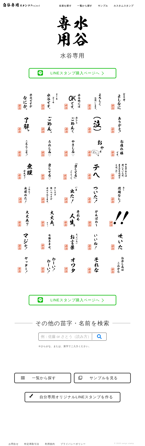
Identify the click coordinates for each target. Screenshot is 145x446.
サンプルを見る (98, 378)
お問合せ (13, 444)
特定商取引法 (31, 444)
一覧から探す (84, 6)
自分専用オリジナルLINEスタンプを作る (71, 396)
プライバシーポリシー (73, 444)
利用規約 (50, 444)
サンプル (103, 6)
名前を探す (65, 6)
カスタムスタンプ (124, 6)
